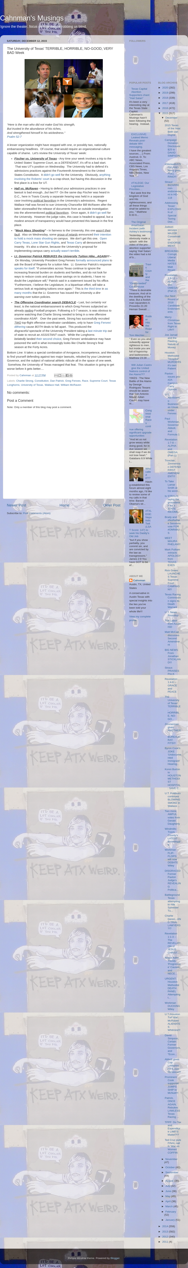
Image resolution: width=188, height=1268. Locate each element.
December (171, 117)
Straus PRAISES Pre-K (172, 670)
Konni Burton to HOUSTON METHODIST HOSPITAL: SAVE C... (173, 779)
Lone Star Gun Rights (45, 242)
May (168, 1196)
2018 (165, 97)
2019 (165, 92)
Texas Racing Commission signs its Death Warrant (173, 601)
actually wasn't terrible (65, 250)
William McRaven (71, 384)
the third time (92, 288)
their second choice (48, 338)
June (168, 1191)
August (169, 1180)
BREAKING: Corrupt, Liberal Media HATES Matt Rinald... (172, 260)
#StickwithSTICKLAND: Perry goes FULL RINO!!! (173, 170)
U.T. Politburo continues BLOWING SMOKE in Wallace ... (173, 799)
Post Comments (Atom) (37, 513)
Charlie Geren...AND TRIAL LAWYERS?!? (173, 922)
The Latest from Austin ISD (173, 623)
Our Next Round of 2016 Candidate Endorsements (172, 304)
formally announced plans (92, 260)
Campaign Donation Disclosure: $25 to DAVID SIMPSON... (173, 149)
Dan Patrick (57, 380)
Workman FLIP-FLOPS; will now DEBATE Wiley (171, 857)
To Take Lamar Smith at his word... (172, 486)
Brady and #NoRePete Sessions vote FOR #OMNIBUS (173, 525)
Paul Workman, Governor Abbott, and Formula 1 (172, 426)
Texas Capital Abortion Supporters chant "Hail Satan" (139, 93)
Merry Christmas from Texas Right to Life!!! (173, 323)
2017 (165, 103)
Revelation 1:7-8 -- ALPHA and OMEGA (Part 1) (171, 447)
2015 (165, 113)
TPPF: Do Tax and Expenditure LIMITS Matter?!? (173, 1128)
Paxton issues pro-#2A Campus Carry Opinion (173, 381)
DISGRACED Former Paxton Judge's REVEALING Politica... (173, 880)
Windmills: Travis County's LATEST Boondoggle (172, 836)
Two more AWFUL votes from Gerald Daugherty (172, 817)
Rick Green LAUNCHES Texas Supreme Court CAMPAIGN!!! (172, 580)
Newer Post (16, 505)
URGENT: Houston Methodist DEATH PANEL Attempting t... (172, 988)
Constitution (42, 380)
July (168, 1185)
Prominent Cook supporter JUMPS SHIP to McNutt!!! (172, 1085)
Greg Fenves (72, 380)
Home (64, 505)
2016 (165, 108)
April (168, 1201)
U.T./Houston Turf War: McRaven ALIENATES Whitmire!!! (172, 1022)
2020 (165, 87)
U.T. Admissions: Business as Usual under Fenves (172, 404)
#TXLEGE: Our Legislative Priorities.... (139, 186)
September (171, 1172)
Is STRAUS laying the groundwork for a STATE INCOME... (172, 504)
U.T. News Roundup (171, 614)
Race (85, 380)
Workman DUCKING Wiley (172, 1006)
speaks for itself (24, 268)
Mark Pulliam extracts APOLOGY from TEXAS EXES (173, 557)
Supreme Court (99, 380)
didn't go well (51, 174)
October (170, 1167)
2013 (165, 1231)
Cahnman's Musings (32, 18)
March (169, 1206)
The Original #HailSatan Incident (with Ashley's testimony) (140, 227)
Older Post (111, 505)
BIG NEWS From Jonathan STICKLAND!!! (173, 656)
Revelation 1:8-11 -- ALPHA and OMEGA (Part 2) (171, 283)
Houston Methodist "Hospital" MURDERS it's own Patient (173, 360)
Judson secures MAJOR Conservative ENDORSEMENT (173, 236)
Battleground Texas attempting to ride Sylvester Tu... (172, 902)
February (170, 1211)
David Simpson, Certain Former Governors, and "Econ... (173, 1045)
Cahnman (139, 580)
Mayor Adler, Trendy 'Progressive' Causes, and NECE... (173, 965)
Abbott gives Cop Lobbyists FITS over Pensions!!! (173, 1065)
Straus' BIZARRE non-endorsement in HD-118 (173, 189)
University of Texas (32, 384)
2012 (165, 1236)
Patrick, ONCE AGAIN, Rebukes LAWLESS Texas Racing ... (172, 1107)
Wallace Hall (52, 384)
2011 (165, 1241)
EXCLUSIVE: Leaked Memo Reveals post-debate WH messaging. (138, 140)
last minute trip (97, 330)
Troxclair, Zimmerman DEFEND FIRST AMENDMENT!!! (173, 468)
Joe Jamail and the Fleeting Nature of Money (172, 341)
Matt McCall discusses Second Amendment (172, 638)
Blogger (114, 1258)
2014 (165, 1226)
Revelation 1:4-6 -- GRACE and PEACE (171, 685)
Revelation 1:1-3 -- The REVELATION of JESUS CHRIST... (172, 943)
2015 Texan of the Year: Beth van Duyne (173, 130)
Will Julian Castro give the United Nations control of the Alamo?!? (140, 369)
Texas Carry (74, 242)
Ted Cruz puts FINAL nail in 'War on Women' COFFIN (173, 1146)
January (170, 1219)
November (171, 1159)
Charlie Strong (24, 380)
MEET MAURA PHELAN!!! (172, 541)
